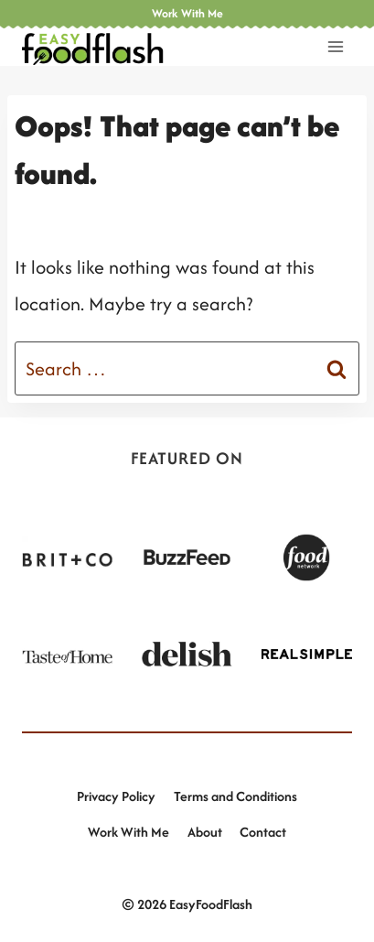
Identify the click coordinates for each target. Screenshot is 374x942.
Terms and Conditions (235, 796)
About (204, 831)
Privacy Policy (116, 796)
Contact (263, 831)
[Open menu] (335, 46)
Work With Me (128, 831)
